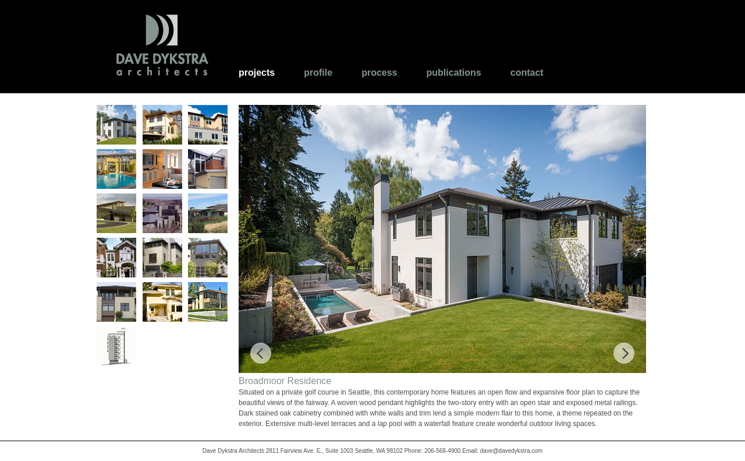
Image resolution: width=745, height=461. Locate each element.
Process (379, 73)
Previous (260, 347)
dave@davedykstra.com (511, 451)
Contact (527, 73)
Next (620, 347)
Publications (454, 73)
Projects (257, 73)
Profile (318, 73)
